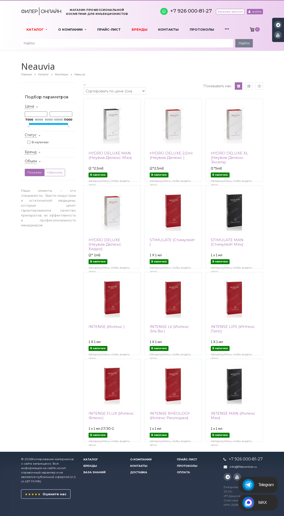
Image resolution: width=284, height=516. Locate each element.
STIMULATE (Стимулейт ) (172, 242)
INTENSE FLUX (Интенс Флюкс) (111, 415)
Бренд (31, 152)
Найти (244, 43)
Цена (29, 106)
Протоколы (202, 29)
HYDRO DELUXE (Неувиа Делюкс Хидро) (105, 244)
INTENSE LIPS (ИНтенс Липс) (233, 328)
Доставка (138, 472)
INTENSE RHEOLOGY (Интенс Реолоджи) (170, 415)
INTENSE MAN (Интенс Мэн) (233, 415)
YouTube (278, 35)
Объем (31, 161)
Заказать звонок (230, 11)
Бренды (139, 29)
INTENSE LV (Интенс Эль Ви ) (169, 328)
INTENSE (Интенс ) (107, 326)
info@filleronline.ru (243, 467)
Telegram (258, 485)
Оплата (183, 472)
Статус (31, 135)
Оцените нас (45, 494)
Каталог (36, 29)
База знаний (94, 472)
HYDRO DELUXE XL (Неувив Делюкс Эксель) (229, 157)
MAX (254, 503)
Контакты (168, 29)
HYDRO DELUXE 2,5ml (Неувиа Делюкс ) (171, 155)
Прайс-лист (109, 29)
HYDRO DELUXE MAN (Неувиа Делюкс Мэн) (110, 155)
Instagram (278, 25)
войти (254, 11)
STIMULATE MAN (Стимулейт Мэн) (227, 242)
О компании (72, 29)
